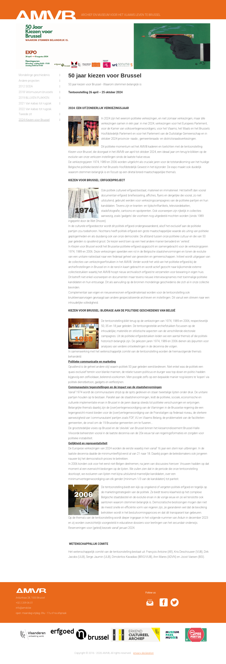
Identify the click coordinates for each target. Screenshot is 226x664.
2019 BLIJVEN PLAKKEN (34, 97)
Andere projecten (29, 80)
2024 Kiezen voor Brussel (34, 119)
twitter (175, 605)
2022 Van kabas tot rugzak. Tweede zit (35, 111)
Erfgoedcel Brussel (79, 636)
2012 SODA (26, 86)
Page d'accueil (31, 591)
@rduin (150, 605)
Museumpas (172, 636)
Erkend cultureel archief (135, 636)
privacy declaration (143, 652)
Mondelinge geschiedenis (34, 75)
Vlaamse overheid (33, 636)
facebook (164, 605)
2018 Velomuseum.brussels (36, 92)
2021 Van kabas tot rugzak (35, 103)
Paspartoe (196, 636)
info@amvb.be (23, 607)
